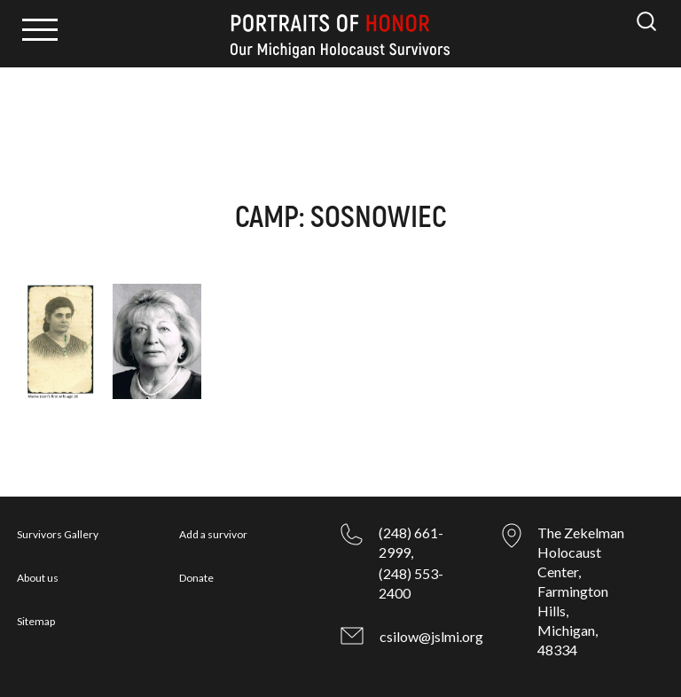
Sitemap (36, 621)
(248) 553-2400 (411, 583)
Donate (196, 577)
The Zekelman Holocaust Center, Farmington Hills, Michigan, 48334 (580, 591)
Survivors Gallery (57, 534)
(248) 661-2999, (411, 542)
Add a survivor (213, 534)
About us (38, 577)
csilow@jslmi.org (431, 636)
